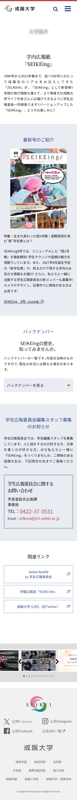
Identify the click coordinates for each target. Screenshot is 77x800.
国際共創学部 (37, 770)
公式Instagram (57, 721)
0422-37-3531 (36, 511)
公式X (18, 722)
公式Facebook (18, 731)
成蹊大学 (38, 748)
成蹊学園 (11, 779)
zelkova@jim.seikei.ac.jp (39, 518)
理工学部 (58, 770)
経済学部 (21, 762)
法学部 (57, 762)
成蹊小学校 (32, 779)
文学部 (17, 770)
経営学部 (39, 762)
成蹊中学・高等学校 (58, 779)
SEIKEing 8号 (24, 301)
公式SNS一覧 (53, 730)
